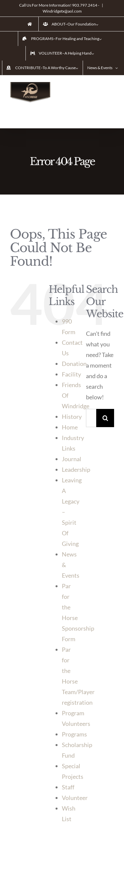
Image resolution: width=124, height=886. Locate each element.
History (72, 416)
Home (70, 427)
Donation (74, 363)
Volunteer (75, 797)
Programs (74, 734)
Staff (68, 787)
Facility (71, 374)
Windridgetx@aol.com (62, 11)
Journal (71, 459)
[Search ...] (91, 418)
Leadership (76, 469)
